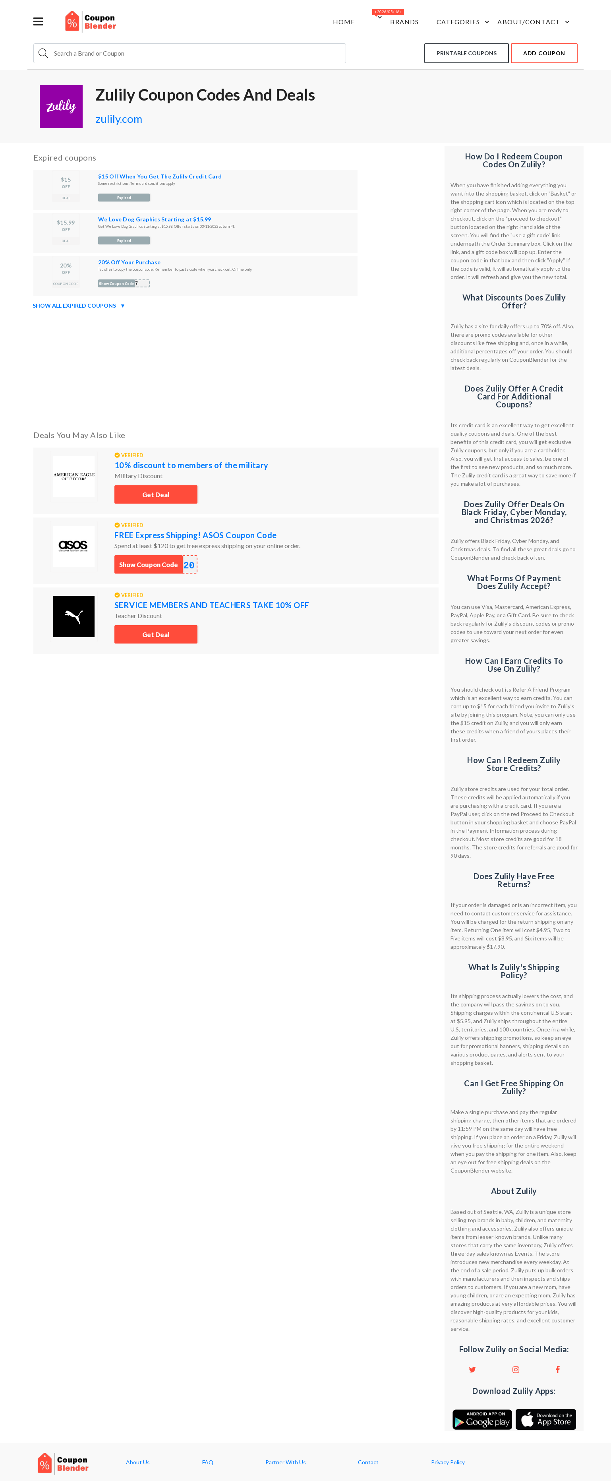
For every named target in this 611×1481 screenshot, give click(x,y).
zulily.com (119, 118)
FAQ (207, 1462)
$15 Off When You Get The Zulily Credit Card (160, 176)
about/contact (534, 22)
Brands (404, 21)
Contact (368, 1462)
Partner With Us (285, 1462)
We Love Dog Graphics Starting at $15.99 (154, 219)
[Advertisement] (236, 368)
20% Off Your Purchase (129, 262)
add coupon (544, 53)
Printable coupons (467, 53)
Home (343, 21)
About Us (138, 1462)
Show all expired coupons (79, 306)
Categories (463, 22)
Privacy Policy (448, 1462)
